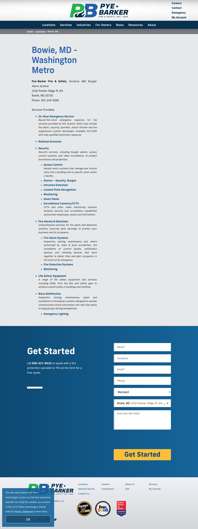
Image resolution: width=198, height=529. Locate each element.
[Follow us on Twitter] (55, 519)
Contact (177, 7)
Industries (84, 25)
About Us (129, 484)
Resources (135, 25)
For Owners (103, 25)
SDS (127, 488)
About (152, 25)
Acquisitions (108, 488)
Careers (177, 3)
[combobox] (142, 403)
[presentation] (137, 440)
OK (28, 519)
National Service (86, 488)
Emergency (179, 12)
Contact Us (83, 493)
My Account (179, 17)
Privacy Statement (24, 511)
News (120, 25)
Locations (48, 25)
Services (66, 25)
